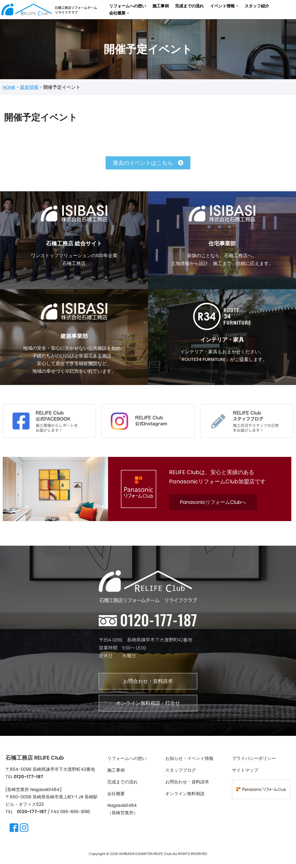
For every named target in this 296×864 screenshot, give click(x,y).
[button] (237, 6)
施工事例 (160, 6)
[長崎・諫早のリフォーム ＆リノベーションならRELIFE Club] (50, 10)
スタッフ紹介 (257, 6)
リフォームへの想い (127, 6)
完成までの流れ (189, 6)
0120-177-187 (32, 814)
